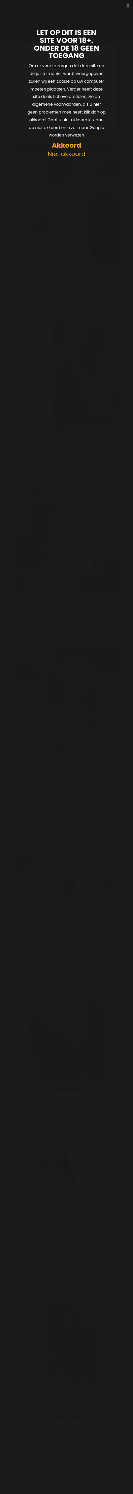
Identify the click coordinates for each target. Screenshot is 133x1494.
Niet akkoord (66, 154)
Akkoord (66, 145)
